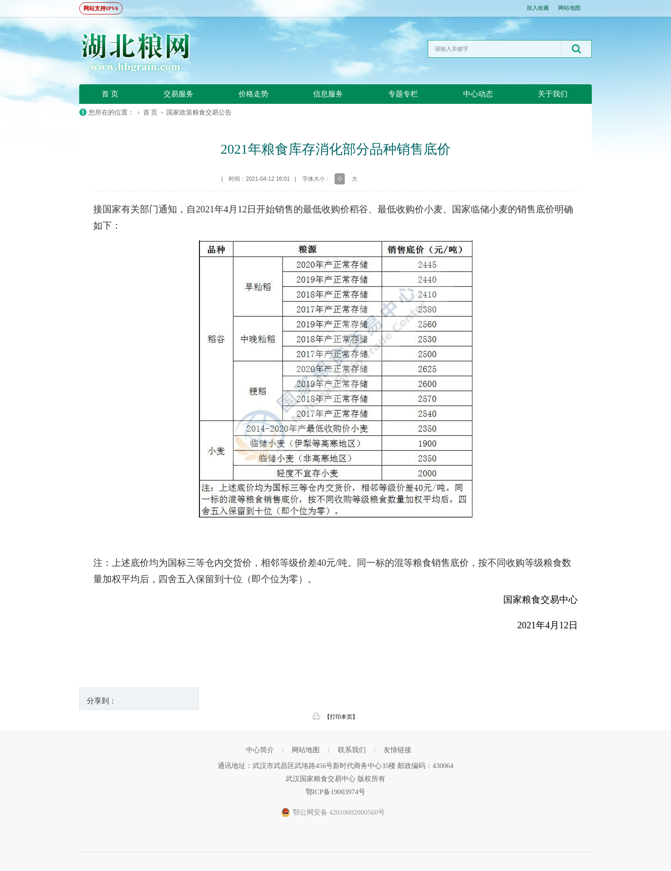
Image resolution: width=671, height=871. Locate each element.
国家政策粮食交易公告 (199, 112)
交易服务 (178, 94)
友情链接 (397, 750)
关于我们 (553, 94)
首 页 (110, 94)
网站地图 (569, 8)
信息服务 (328, 94)
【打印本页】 (341, 717)
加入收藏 (538, 8)
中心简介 (260, 750)
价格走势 (253, 94)
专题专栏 (403, 94)
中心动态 (478, 94)
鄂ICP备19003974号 (335, 792)
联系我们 (352, 750)
